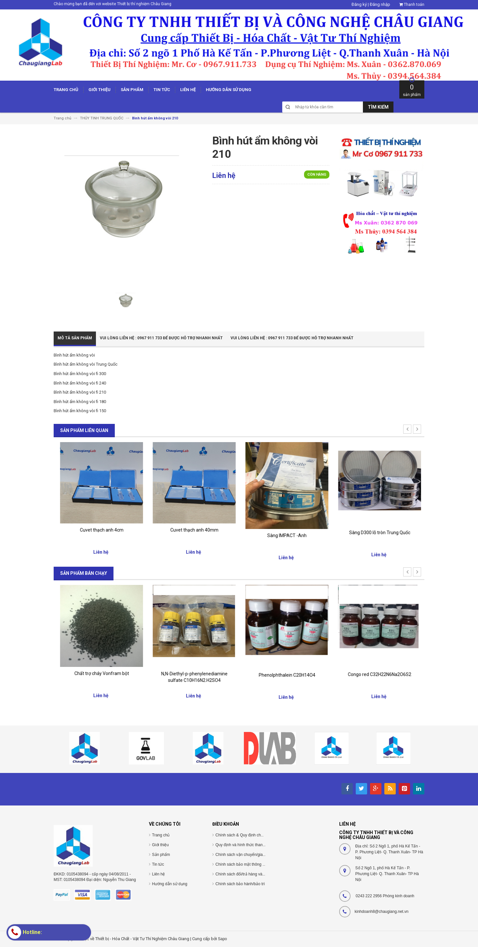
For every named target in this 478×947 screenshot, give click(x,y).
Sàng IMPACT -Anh (378, 535)
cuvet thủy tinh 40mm (100, 529)
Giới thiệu (160, 845)
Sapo (222, 939)
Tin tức (158, 864)
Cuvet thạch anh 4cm (193, 530)
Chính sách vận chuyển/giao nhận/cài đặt (251, 854)
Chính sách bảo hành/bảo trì (240, 884)
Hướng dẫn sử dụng (169, 884)
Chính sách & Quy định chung (242, 835)
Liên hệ (158, 874)
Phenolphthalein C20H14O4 (378, 675)
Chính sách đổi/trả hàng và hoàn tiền (248, 874)
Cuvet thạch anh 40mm (285, 530)
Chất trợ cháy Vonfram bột (193, 673)
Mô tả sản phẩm (75, 338)
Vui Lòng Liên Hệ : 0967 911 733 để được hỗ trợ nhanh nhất (161, 338)
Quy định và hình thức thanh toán (244, 845)
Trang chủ (161, 835)
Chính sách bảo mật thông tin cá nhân (249, 864)
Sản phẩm (161, 854)
